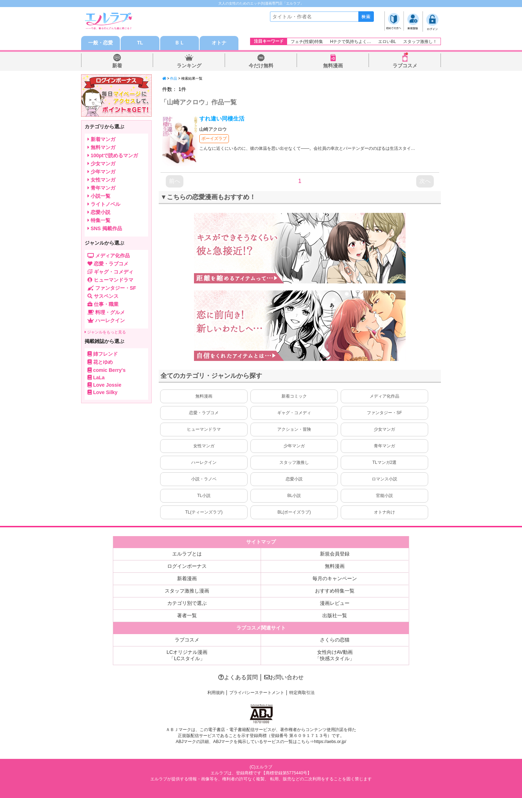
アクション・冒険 (294, 429)
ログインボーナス (187, 566)
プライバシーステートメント (256, 692)
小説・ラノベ (204, 479)
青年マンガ (384, 445)
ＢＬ (179, 43)
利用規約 (215, 692)
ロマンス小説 (384, 479)
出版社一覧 (334, 615)
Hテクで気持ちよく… (350, 41)
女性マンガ (203, 445)
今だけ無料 (261, 65)
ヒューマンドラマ (204, 429)
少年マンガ (294, 445)
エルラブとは (187, 554)
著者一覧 (187, 615)
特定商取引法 (302, 692)
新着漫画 (187, 578)
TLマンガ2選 (384, 462)
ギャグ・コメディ (294, 412)
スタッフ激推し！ (420, 41)
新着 (117, 65)
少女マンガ (384, 429)
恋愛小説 (294, 479)
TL (140, 43)
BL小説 (294, 495)
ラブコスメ (405, 65)
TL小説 (204, 495)
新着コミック (294, 396)
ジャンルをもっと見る (105, 332)
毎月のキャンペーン (334, 578)
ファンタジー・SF (384, 412)
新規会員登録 (335, 554)
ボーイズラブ (214, 138)
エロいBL (387, 41)
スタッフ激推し (294, 462)
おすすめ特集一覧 (334, 591)
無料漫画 (333, 65)
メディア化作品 (384, 396)
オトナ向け (384, 512)
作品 (173, 78)
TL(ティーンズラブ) (204, 512)
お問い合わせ (284, 677)
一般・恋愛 (100, 43)
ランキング (189, 65)
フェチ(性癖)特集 (307, 41)
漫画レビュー (335, 603)
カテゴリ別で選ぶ (187, 603)
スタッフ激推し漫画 (187, 591)
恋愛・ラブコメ (204, 412)
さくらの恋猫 (335, 640)
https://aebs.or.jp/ (330, 741)
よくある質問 (238, 677)
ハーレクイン (204, 462)
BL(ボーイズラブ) (294, 512)
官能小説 (384, 495)
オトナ (219, 43)
